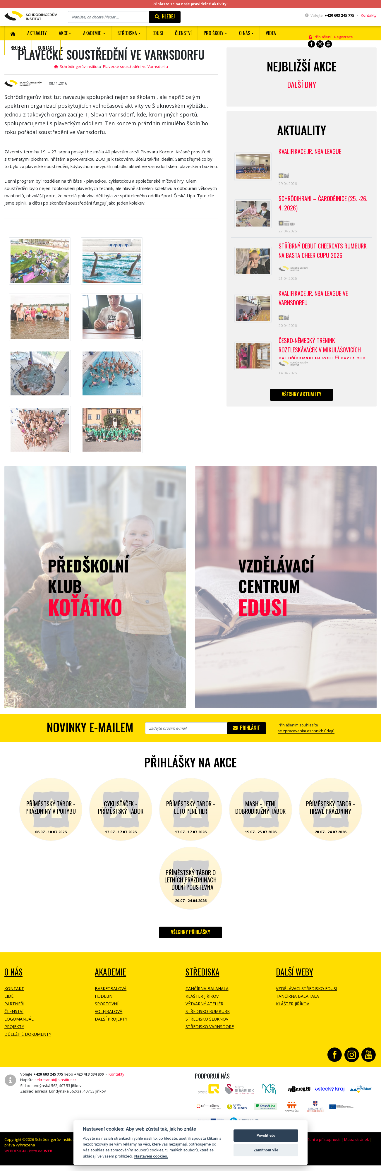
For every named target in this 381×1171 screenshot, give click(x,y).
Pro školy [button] (214, 33)
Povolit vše (265, 1135)
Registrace (343, 37)
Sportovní (106, 1004)
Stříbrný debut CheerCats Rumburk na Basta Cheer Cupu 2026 (323, 250)
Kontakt (46, 47)
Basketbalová (110, 988)
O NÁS (13, 972)
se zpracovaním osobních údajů (306, 730)
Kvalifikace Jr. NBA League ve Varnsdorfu (313, 298)
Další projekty (111, 1019)
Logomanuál (19, 1019)
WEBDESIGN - (28, 1150)
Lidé (8, 996)
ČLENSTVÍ (183, 33)
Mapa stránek (356, 1139)
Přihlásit (246, 727)
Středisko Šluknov (207, 1019)
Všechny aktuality (301, 394)
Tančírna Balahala (207, 988)
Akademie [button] (92, 33)
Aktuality (37, 33)
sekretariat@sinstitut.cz (55, 1079)
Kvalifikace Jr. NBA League (310, 151)
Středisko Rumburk (208, 1011)
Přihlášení (320, 37)
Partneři (14, 1004)
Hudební (104, 996)
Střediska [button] (127, 33)
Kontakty (369, 15)
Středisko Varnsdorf (210, 1026)
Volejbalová (108, 1011)
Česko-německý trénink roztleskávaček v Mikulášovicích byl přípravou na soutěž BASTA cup (322, 347)
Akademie (110, 972)
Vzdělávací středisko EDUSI (306, 988)
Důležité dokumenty (27, 1034)
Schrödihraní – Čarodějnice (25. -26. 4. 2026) (323, 203)
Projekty (14, 1026)
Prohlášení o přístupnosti (318, 1139)
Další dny (301, 84)
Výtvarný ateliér (204, 1004)
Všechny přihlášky (190, 931)
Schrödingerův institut (76, 66)
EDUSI (157, 33)
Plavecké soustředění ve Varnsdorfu (135, 66)
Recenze (18, 47)
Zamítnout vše (265, 1150)
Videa (271, 33)
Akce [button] (63, 33)
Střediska (202, 972)
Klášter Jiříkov (202, 996)
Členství (13, 1011)
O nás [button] (244, 33)
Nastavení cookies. (151, 1156)
